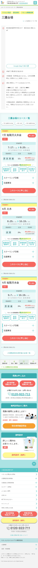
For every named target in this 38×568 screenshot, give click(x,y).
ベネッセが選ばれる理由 (8, 474)
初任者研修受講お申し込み (10, 383)
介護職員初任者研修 (11, 367)
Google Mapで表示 (20, 66)
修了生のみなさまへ (7, 499)
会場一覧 (3, 7)
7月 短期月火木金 (8, 123)
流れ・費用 (14, 363)
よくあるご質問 (6, 491)
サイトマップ (5, 503)
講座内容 (4, 363)
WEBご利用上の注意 (7, 508)
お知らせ (4, 495)
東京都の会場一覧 (10, 7)
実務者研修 (28, 514)
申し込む (32, 135)
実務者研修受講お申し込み (27, 383)
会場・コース (23, 363)
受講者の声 (33, 363)
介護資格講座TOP (7, 470)
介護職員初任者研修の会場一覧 (18, 353)
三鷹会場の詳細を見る (9, 199)
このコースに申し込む (19, 191)
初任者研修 (10, 514)
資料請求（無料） (19, 455)
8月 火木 (19, 123)
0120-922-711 (20, 394)
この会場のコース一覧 (31, 21)
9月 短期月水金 (30, 123)
